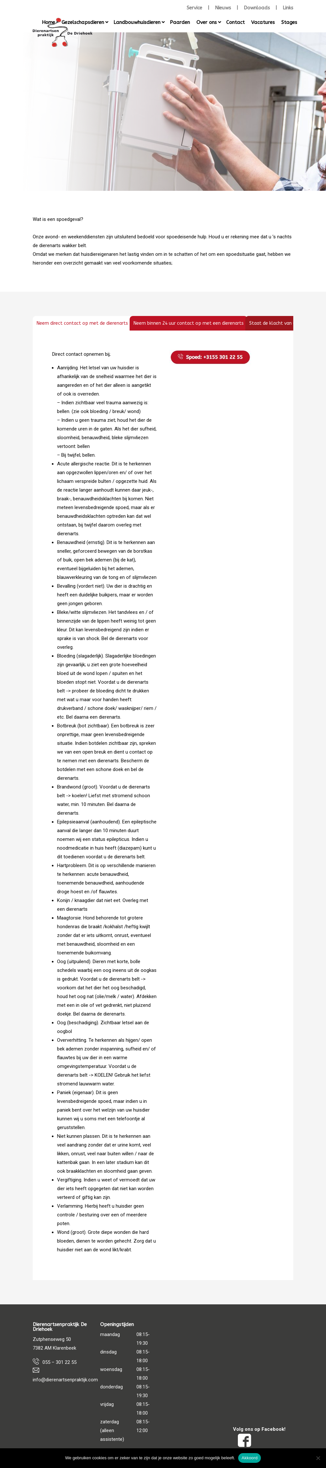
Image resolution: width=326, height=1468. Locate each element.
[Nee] (318, 1458)
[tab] (82, 323)
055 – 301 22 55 (59, 1362)
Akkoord (249, 1457)
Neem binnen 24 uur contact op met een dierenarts (189, 323)
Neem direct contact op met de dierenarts (82, 323)
